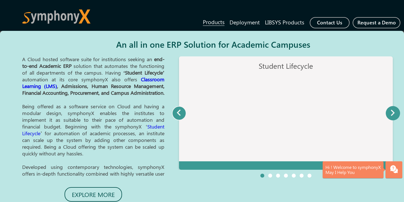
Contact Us (329, 22)
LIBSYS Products (284, 22)
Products (213, 22)
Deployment (244, 22)
